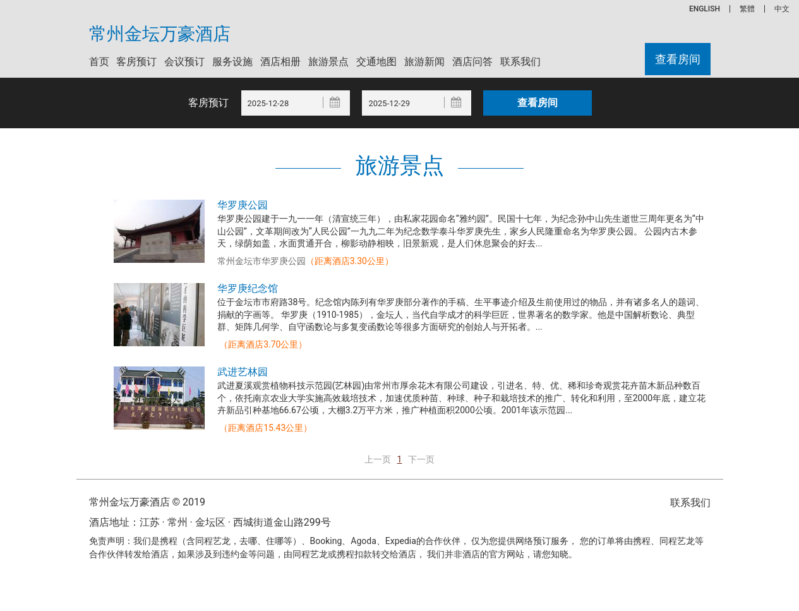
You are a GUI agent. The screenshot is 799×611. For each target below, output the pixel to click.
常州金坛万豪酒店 (160, 34)
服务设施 (232, 62)
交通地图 (376, 62)
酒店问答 (472, 62)
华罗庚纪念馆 (247, 288)
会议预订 (184, 62)
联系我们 (520, 62)
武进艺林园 (242, 372)
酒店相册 (280, 62)
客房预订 (136, 62)
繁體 (747, 9)
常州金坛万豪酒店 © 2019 (147, 502)
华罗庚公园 (242, 205)
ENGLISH (704, 9)
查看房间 (677, 59)
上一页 (377, 459)
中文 (782, 9)
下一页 (421, 459)
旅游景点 (328, 62)
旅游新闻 (424, 62)
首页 (99, 62)
